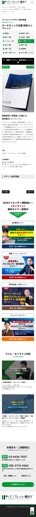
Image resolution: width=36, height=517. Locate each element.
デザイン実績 (21, 7)
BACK (6, 67)
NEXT (30, 67)
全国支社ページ (26, 475)
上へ (32, 510)
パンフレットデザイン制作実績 (10, 9)
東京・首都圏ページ (10, 475)
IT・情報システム (26, 9)
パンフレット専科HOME (9, 7)
